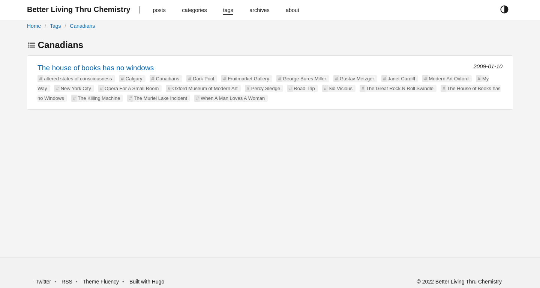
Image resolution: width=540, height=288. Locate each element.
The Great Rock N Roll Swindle (400, 88)
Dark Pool (203, 78)
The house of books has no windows (96, 68)
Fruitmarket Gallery (248, 78)
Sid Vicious (340, 88)
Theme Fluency (101, 282)
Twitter (43, 282)
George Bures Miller (304, 78)
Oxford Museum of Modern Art (205, 88)
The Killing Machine (99, 98)
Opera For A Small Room (132, 88)
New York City (76, 88)
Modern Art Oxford (449, 78)
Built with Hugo (146, 282)
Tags (55, 26)
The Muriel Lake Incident (160, 98)
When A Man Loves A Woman (233, 98)
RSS (67, 282)
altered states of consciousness (78, 78)
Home (34, 26)
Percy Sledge (265, 88)
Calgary (134, 78)
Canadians (82, 26)
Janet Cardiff (401, 78)
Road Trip (304, 88)
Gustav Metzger (357, 78)
